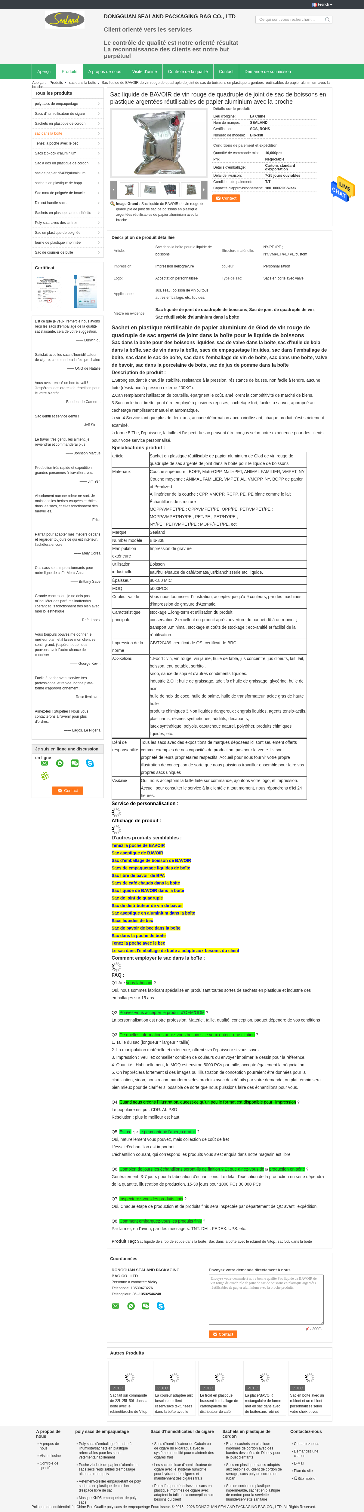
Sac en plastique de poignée (57, 233)
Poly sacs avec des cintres (56, 223)
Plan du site (303, 1471)
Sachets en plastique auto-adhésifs (63, 213)
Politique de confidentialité (52, 1507)
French (323, 4)
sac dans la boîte (82, 83)
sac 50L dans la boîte (295, 1241)
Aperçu (44, 71)
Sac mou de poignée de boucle (60, 193)
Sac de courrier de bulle (54, 252)
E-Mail (299, 1463)
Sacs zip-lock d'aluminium (55, 153)
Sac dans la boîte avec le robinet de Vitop (242, 1241)
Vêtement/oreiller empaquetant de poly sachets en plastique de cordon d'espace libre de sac (110, 1485)
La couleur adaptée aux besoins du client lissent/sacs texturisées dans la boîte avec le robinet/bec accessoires (174, 1406)
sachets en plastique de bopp (58, 183)
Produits (69, 71)
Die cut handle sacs (50, 203)
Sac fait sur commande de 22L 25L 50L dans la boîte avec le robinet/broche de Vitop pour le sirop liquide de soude (128, 1409)
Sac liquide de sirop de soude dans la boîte (171, 1241)
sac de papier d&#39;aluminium (60, 173)
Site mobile (304, 1479)
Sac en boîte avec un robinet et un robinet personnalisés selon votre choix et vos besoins (307, 1406)
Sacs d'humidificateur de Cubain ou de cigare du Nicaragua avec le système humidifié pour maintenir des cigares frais (184, 1450)
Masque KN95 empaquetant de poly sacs (107, 1500)
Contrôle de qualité (49, 1465)
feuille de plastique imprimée (58, 242)
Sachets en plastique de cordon (60, 123)
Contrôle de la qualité (188, 71)
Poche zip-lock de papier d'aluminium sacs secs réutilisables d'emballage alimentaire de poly (108, 1469)
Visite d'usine (144, 71)
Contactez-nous (306, 1444)
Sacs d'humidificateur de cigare (60, 113)
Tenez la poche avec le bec (57, 143)
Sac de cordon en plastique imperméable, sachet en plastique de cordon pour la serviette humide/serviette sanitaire (253, 1492)
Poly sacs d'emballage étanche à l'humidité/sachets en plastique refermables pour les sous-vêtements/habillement (105, 1450)
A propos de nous (104, 71)
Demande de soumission (268, 71)
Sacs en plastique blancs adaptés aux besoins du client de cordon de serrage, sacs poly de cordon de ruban (254, 1471)
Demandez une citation (306, 1453)
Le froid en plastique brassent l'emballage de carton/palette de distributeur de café (219, 1403)
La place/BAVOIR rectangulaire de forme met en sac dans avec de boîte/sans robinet (263, 1403)
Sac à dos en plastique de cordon (61, 163)
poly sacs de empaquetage (56, 104)
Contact (226, 71)
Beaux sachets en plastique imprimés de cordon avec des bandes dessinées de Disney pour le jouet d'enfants (253, 1450)
